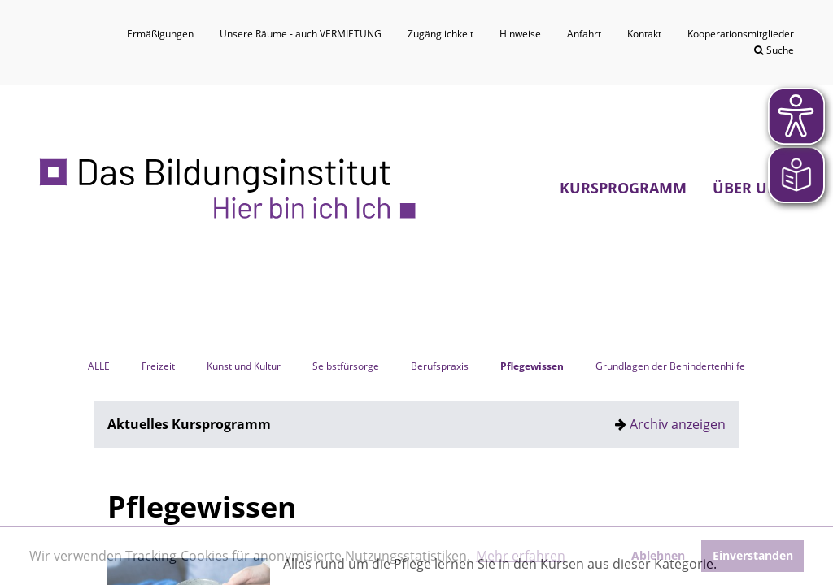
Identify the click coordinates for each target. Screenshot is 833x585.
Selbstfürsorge (345, 366)
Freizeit (158, 366)
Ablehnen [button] (658, 555)
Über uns (750, 187)
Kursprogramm (623, 187)
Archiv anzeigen (678, 424)
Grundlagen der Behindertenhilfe (670, 366)
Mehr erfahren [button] (520, 556)
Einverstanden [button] (753, 555)
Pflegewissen (532, 366)
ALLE (99, 366)
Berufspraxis (440, 366)
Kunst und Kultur (244, 366)
